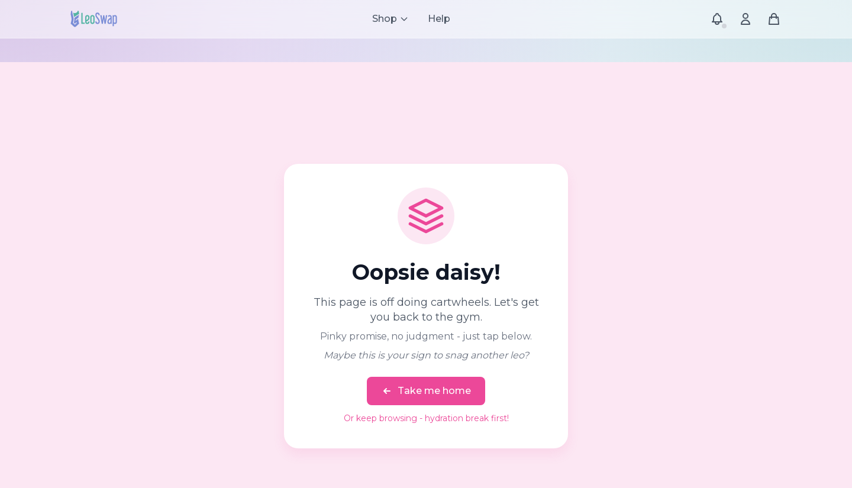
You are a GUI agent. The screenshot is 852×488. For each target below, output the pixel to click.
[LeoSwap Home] (93, 19)
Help (439, 18)
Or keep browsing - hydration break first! (426, 418)
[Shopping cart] (774, 19)
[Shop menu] (390, 19)
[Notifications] (717, 19)
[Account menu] (745, 19)
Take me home (426, 391)
